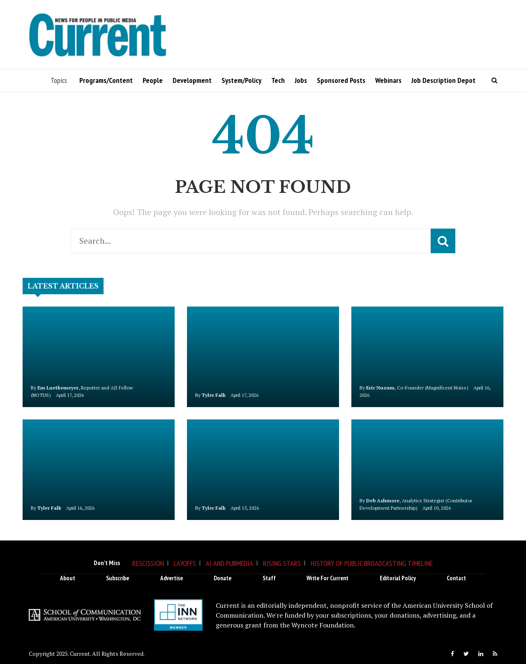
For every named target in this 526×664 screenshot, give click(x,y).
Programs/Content (106, 80)
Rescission (148, 563)
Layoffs (185, 563)
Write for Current (327, 578)
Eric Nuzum (380, 388)
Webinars (388, 80)
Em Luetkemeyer (57, 388)
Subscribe (117, 578)
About (67, 578)
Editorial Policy (398, 578)
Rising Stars (282, 563)
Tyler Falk (214, 395)
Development (192, 80)
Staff (269, 578)
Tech (278, 80)
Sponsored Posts (341, 80)
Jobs (301, 80)
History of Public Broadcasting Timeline (372, 563)
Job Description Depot (443, 80)
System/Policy (241, 80)
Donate (222, 578)
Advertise (171, 578)
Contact (456, 578)
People (153, 80)
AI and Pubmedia (229, 563)
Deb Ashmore (382, 500)
